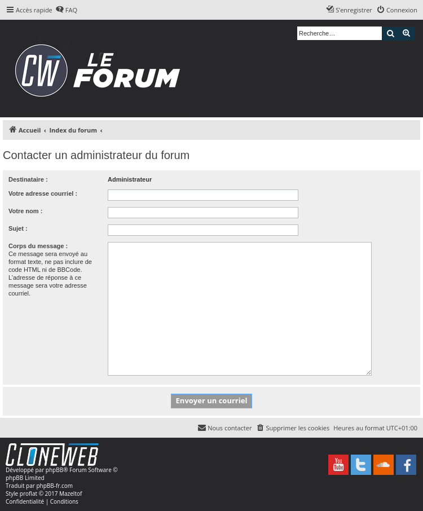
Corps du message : (38, 246)
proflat (28, 493)
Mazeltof (70, 493)
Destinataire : (28, 179)
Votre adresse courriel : (42, 193)
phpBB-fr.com (54, 486)
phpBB (54, 470)
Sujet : (18, 228)
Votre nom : (25, 211)
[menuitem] (66, 10)
